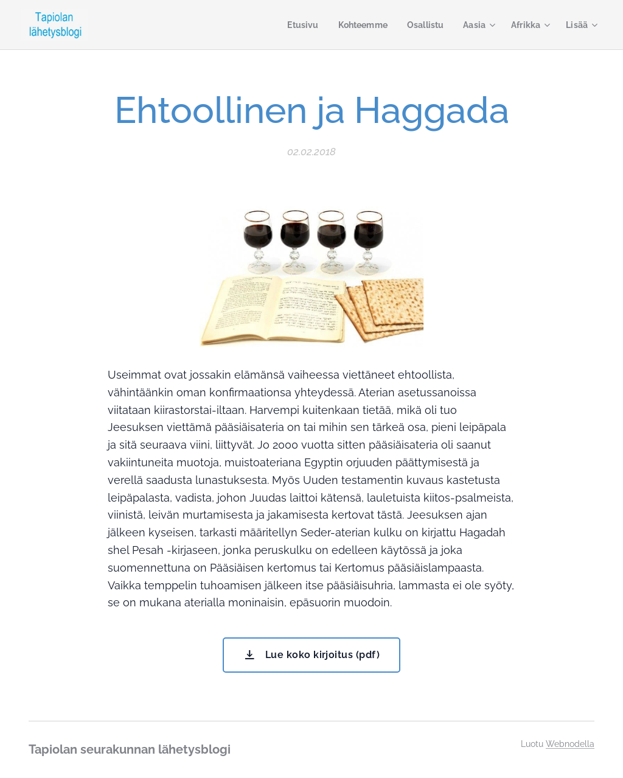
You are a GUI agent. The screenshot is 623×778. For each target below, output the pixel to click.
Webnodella (570, 744)
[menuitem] (294, 25)
